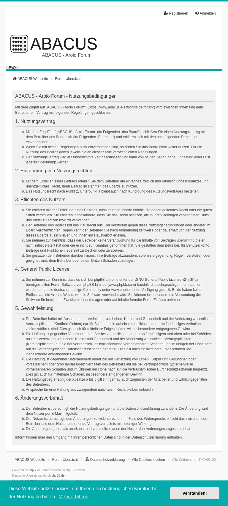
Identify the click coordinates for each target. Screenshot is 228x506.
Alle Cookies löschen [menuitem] (148, 460)
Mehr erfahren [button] (73, 496)
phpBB (33, 470)
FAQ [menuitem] (12, 67)
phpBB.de (58, 475)
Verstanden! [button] (195, 493)
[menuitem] (105, 459)
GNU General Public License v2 (161, 280)
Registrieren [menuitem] (176, 13)
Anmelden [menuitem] (205, 13)
